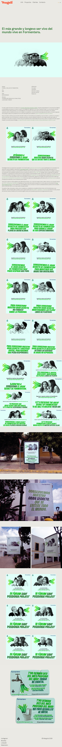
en (60, 2)
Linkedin (4, 743)
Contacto (42, 2)
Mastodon (4, 745)
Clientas (35, 2)
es (58, 2)
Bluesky (3, 741)
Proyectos (28, 2)
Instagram (4, 738)
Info (22, 2)
